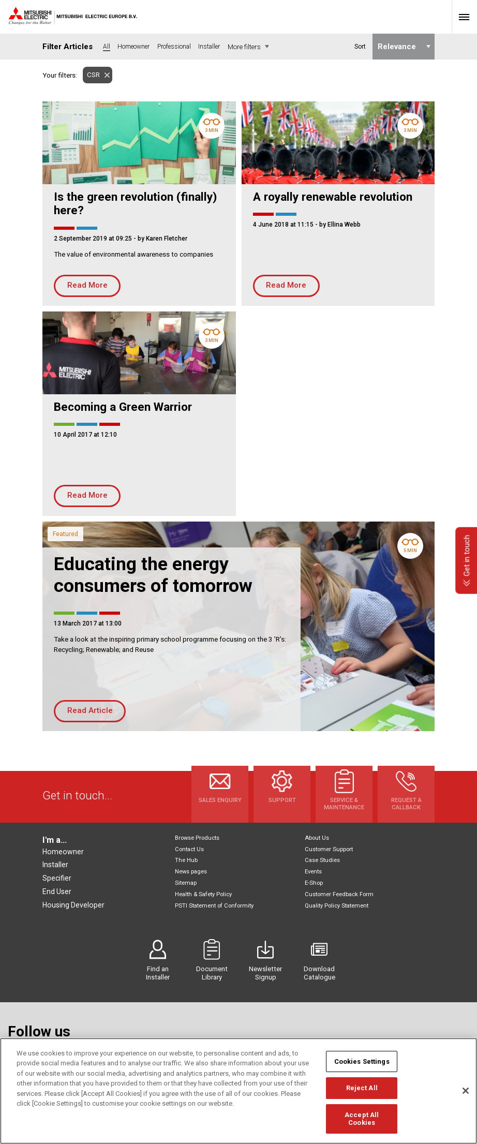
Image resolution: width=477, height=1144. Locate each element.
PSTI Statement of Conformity (214, 905)
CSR (91, 74)
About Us (317, 838)
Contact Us (189, 849)
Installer (55, 864)
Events (313, 871)
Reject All (362, 1093)
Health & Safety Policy (203, 894)
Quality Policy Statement (336, 905)
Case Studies (322, 860)
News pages (191, 871)
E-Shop (314, 883)
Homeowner (63, 852)
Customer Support (329, 849)
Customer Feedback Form (339, 894)
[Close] (465, 1096)
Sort (359, 46)
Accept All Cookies (362, 1124)
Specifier (56, 878)
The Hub (186, 860)
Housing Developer (73, 905)
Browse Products (197, 838)
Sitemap (186, 883)
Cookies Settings (362, 1067)
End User (56, 891)
